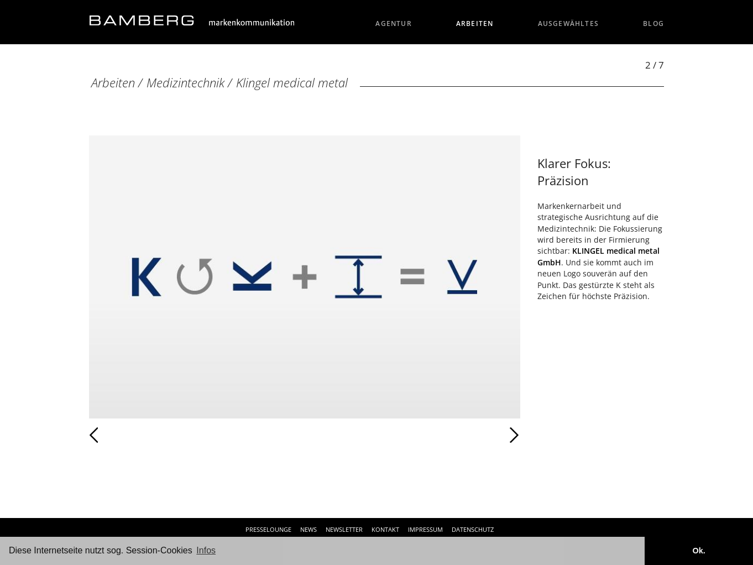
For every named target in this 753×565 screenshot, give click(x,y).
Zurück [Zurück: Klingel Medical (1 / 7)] (118, 435)
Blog (653, 23)
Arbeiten (475, 23)
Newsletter (344, 529)
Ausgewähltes (568, 23)
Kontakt (385, 529)
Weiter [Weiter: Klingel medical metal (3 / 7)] (412, 435)
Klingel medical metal (292, 83)
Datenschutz (473, 529)
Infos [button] (206, 550)
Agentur (393, 23)
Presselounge (268, 529)
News (308, 529)
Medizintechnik (185, 83)
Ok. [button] (698, 550)
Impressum (425, 529)
